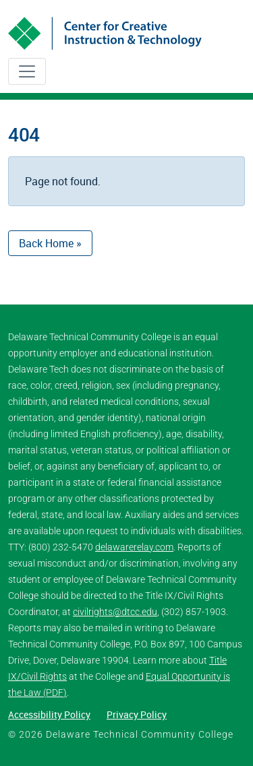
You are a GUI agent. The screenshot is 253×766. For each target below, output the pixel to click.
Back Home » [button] (50, 243)
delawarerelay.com (134, 547)
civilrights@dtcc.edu (115, 611)
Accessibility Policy (49, 714)
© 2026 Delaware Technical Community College (120, 734)
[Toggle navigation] (27, 71)
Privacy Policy (137, 714)
